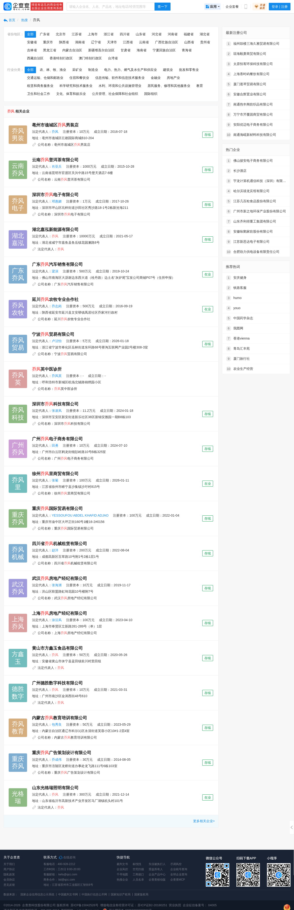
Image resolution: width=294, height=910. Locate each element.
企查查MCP (177, 879)
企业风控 (122, 869)
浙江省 (109, 34)
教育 (199, 86)
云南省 (144, 42)
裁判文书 (122, 864)
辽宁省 (96, 42)
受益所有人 (156, 869)
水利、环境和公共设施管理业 (120, 86)
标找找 (137, 864)
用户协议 (9, 869)
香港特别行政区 (61, 58)
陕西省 (64, 42)
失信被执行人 (157, 864)
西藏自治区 (35, 58)
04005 (212, 905)
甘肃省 (126, 50)
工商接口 (138, 874)
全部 (30, 34)
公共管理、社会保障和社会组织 (115, 94)
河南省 (173, 34)
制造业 (93, 70)
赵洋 (55, 550)
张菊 (55, 480)
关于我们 (9, 864)
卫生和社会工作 (38, 94)
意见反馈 (9, 884)
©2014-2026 (12, 905)
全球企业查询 (178, 874)
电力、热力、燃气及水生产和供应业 (130, 70)
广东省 (45, 34)
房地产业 (173, 78)
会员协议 (9, 879)
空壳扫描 (138, 869)
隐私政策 (9, 874)
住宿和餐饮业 (79, 78)
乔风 (55, 131)
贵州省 (205, 42)
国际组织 (150, 94)
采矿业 (77, 70)
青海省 (187, 50)
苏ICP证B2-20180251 (152, 905)
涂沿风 (57, 620)
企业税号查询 (178, 869)
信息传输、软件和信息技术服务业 (120, 78)
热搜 (24, 20)
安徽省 (32, 42)
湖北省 (205, 34)
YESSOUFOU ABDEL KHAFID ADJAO (80, 515)
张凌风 (57, 411)
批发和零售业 (189, 70)
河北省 (157, 34)
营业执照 (174, 905)
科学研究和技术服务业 (76, 86)
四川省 (125, 34)
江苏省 (77, 34)
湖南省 (80, 42)
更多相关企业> (204, 821)
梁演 (55, 271)
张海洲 (57, 585)
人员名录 (138, 879)
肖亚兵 (57, 166)
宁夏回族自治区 (164, 50)
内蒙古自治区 (72, 50)
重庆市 (48, 42)
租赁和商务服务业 (40, 86)
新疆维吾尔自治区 (101, 50)
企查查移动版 (157, 879)
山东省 (141, 34)
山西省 (189, 42)
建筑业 (168, 70)
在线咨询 (67, 857)
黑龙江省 (49, 50)
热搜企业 (122, 879)
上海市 (93, 34)
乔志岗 (57, 306)
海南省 (142, 50)
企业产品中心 (157, 874)
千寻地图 (122, 874)
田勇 (55, 445)
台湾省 (113, 58)
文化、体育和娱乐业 (71, 94)
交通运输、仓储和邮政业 (45, 78)
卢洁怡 (57, 341)
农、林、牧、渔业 (53, 70)
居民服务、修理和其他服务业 (168, 86)
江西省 (128, 42)
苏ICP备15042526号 (85, 905)
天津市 (112, 42)
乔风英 (57, 376)
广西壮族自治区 (166, 42)
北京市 (61, 34)
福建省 (189, 34)
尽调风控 (176, 864)
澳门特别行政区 (90, 58)
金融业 (156, 78)
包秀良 (57, 724)
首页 (9, 20)
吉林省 (32, 50)
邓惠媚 (57, 201)
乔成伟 (57, 759)
